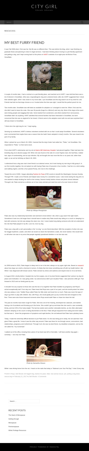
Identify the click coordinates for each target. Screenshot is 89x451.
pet (65, 374)
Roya (13, 374)
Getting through (13, 419)
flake (48, 374)
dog (33, 374)
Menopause (12, 423)
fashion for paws (40, 374)
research (81, 265)
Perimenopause (13, 426)
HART (46, 54)
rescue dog (8, 376)
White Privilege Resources (17, 430)
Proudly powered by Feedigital (44, 447)
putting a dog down (73, 374)
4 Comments (42, 376)
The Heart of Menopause (16, 415)
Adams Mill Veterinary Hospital (45, 150)
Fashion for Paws (39, 174)
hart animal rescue (57, 374)
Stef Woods (19, 374)
